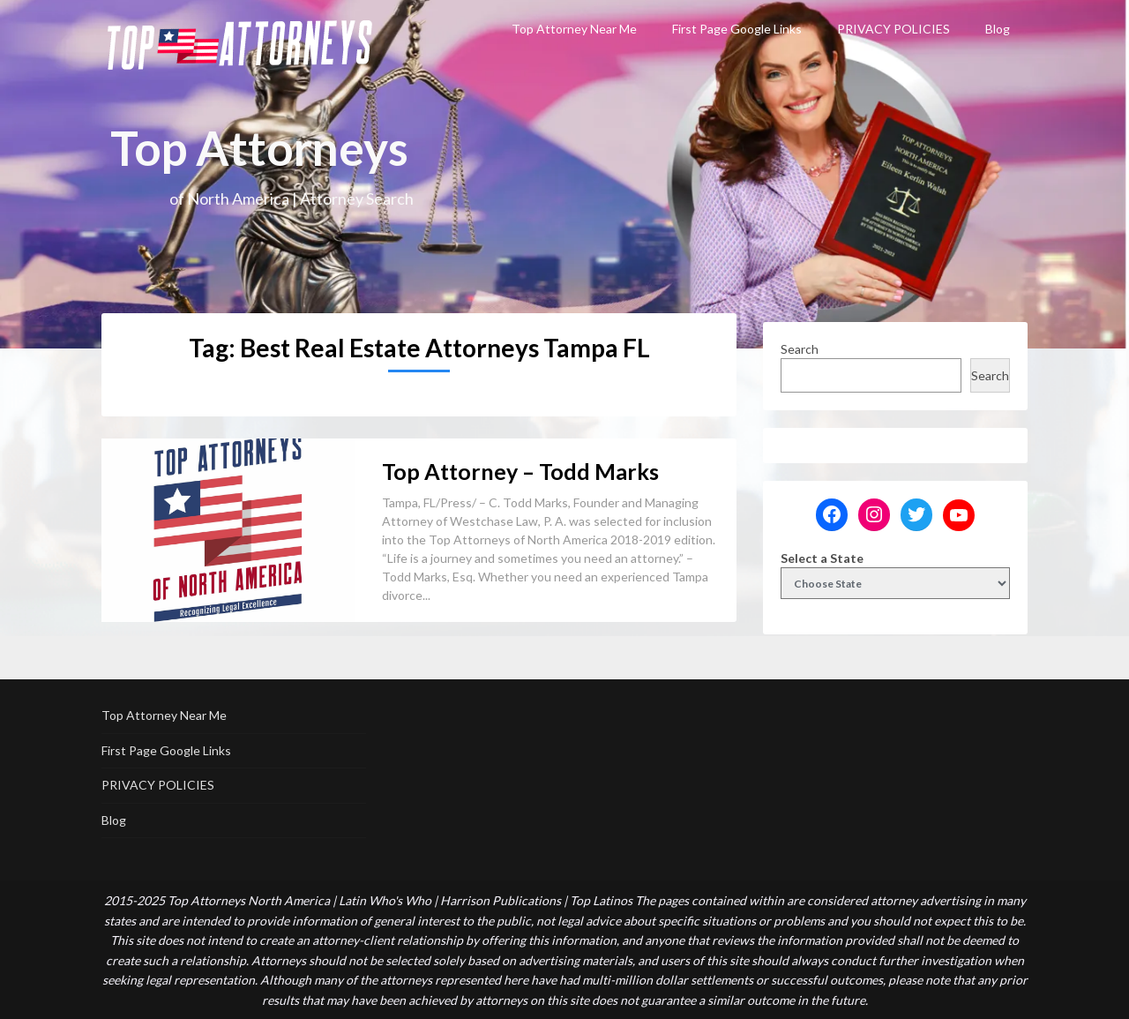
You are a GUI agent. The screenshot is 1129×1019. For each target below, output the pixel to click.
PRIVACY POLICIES (893, 28)
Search (800, 348)
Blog (997, 28)
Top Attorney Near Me (574, 28)
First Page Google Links (737, 28)
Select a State (822, 558)
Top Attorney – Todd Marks (520, 471)
